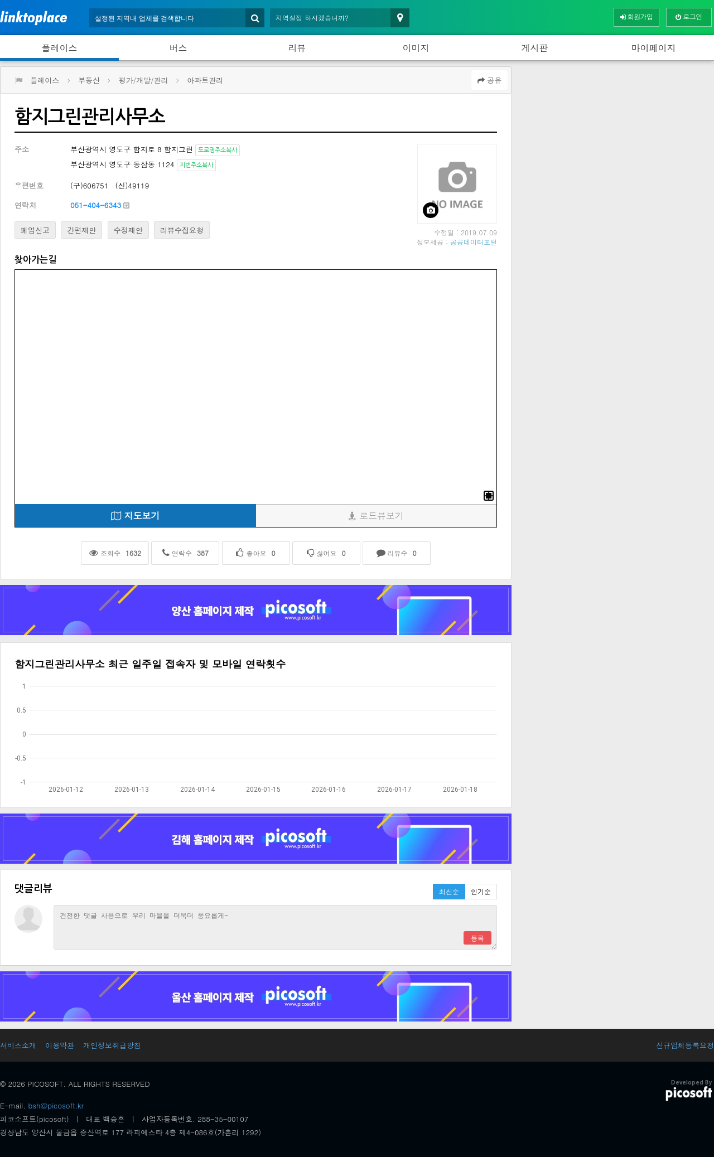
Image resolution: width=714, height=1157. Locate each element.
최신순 (449, 891)
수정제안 (128, 230)
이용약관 (59, 1045)
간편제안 (81, 230)
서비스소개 (18, 1045)
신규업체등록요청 (685, 1045)
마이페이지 (653, 47)
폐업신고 (35, 230)
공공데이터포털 (473, 241)
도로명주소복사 (217, 150)
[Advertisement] (104, 170)
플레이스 (60, 47)
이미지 (416, 47)
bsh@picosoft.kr (56, 1105)
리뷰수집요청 (182, 230)
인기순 (481, 891)
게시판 (535, 47)
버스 (178, 47)
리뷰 (297, 47)
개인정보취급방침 (112, 1045)
